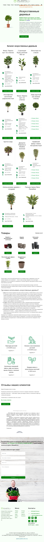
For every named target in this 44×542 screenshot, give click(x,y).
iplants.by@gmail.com (37, 515)
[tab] (36, 118)
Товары (8, 4)
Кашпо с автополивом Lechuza (8, 238)
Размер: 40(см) (35, 121)
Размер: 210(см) (35, 178)
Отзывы (25, 4)
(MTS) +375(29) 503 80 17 (26, 443)
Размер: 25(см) (35, 118)
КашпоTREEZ (22, 237)
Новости (33, 4)
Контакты (37, 4)
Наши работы (17, 4)
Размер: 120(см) (35, 169)
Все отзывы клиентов (6, 400)
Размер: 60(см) (35, 126)
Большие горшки (35, 237)
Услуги (12, 4)
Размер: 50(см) (35, 123)
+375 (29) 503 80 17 (35, 513)
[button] (24, 36)
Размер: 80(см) (35, 129)
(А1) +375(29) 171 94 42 (13, 443)
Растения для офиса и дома (8, 257)
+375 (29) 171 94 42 (35, 511)
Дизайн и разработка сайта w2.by (22, 538)
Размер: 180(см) (35, 175)
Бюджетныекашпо (22, 257)
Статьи (29, 4)
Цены (22, 4)
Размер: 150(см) (35, 172)
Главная (4, 4)
